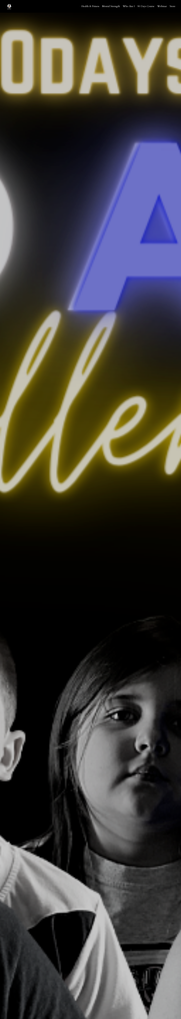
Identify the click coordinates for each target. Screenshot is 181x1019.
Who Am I (129, 6)
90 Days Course (145, 6)
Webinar (162, 6)
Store (172, 6)
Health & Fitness (90, 6)
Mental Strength (111, 6)
